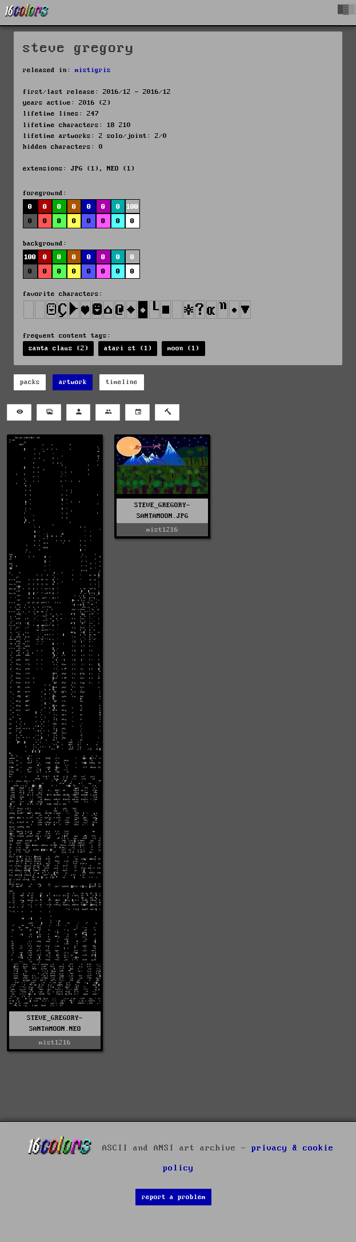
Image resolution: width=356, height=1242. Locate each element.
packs (30, 382)
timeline (122, 382)
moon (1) (183, 348)
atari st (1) (128, 348)
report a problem (174, 1197)
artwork (73, 382)
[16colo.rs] (27, 12)
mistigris (93, 70)
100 (132, 207)
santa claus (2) (59, 348)
